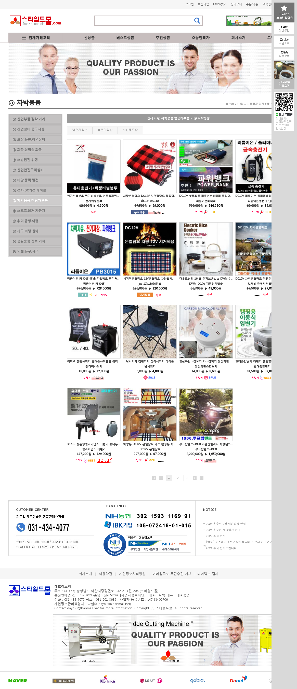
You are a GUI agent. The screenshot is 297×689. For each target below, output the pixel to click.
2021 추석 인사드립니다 (221, 548)
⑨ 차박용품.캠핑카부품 (173, 118)
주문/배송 (252, 4)
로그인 (189, 4)
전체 (150, 118)
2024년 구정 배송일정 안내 (223, 530)
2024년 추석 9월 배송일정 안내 (226, 524)
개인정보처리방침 (132, 574)
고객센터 (268, 4)
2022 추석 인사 (216, 536)
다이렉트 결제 (207, 574)
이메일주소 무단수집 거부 (171, 574)
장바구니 (236, 4)
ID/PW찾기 (220, 4)
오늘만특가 (201, 37)
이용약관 (105, 574)
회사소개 (238, 37)
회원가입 (203, 4)
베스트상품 (125, 37)
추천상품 (163, 37)
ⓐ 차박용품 (201, 118)
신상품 (89, 37)
